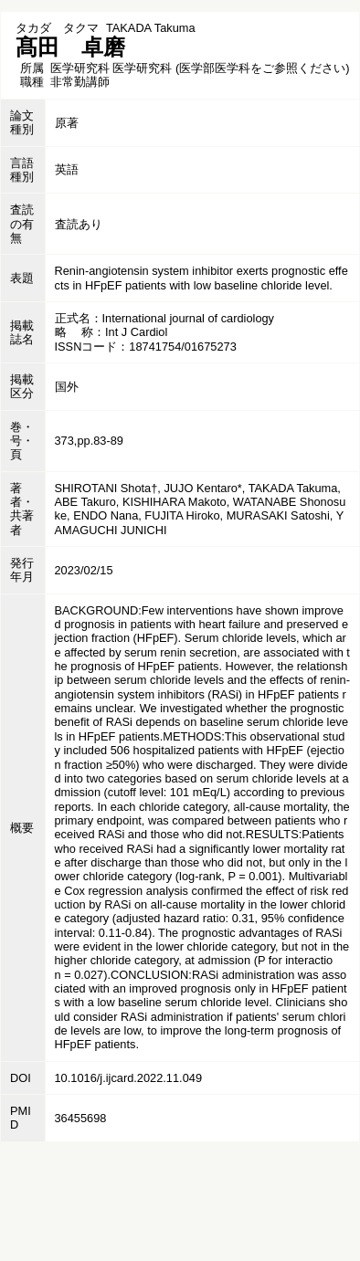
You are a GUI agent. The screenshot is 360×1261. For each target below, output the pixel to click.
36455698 (81, 1118)
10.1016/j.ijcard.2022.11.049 (129, 1078)
